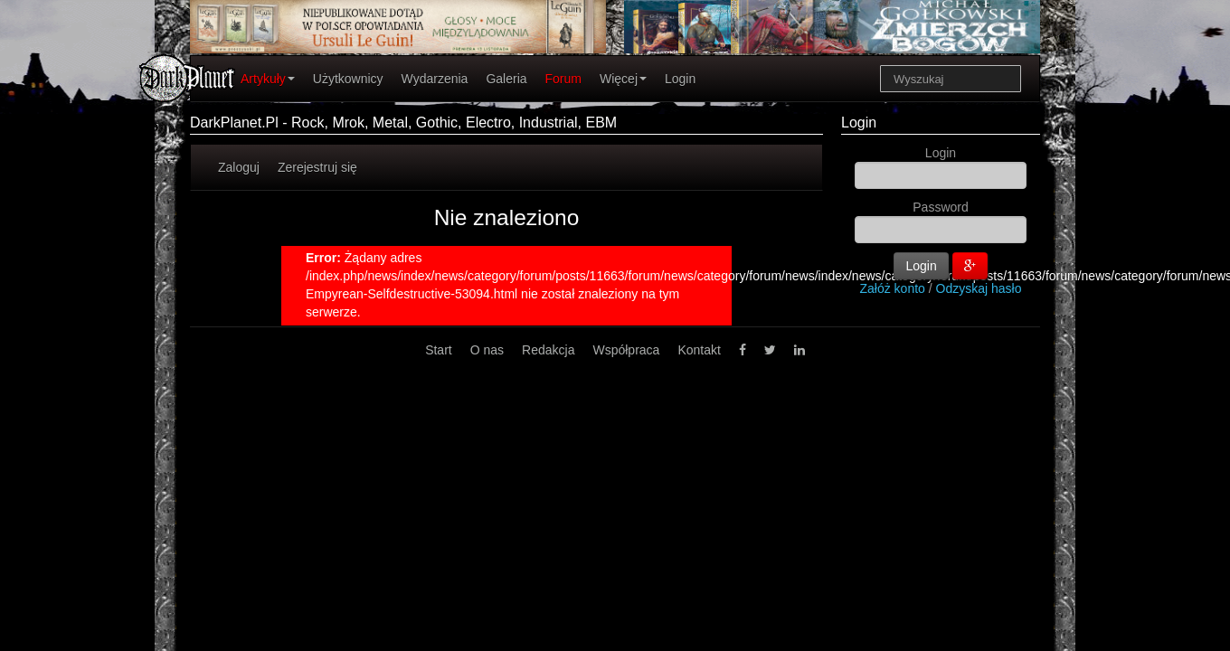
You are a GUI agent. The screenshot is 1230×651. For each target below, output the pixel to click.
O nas (487, 350)
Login (680, 78)
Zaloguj (239, 167)
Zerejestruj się (317, 167)
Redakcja (548, 350)
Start (438, 350)
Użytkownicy (348, 78)
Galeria (506, 78)
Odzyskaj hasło (979, 288)
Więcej (623, 78)
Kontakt (698, 350)
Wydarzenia (435, 78)
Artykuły (268, 78)
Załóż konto (892, 288)
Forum (563, 78)
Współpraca (625, 350)
